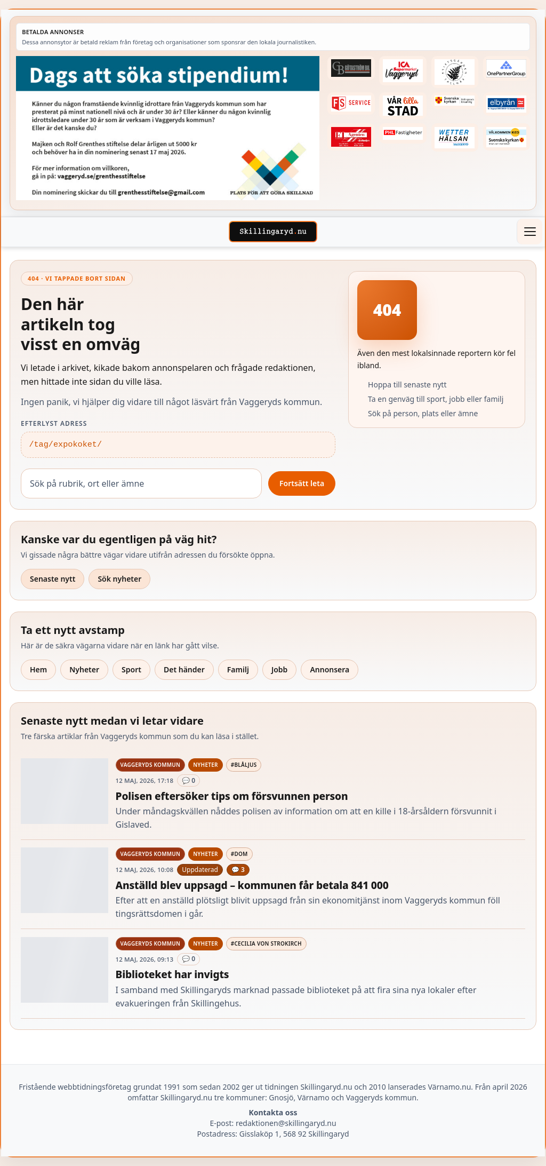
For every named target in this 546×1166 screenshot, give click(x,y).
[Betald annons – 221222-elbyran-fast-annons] (506, 104)
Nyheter (84, 669)
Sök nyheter (119, 579)
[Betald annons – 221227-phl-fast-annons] (402, 133)
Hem (38, 669)
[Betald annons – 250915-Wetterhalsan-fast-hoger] (454, 137)
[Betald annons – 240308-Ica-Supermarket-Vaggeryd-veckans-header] (402, 70)
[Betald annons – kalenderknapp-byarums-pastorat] (506, 136)
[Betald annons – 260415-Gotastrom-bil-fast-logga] (350, 68)
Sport (131, 669)
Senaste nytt (52, 579)
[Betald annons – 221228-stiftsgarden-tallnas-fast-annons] (454, 72)
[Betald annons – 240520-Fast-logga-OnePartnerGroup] (506, 68)
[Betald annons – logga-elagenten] (350, 136)
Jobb (279, 669)
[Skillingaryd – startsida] (273, 231)
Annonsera (329, 669)
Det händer (184, 669)
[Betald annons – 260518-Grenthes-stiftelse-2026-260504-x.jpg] (167, 128)
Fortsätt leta (301, 483)
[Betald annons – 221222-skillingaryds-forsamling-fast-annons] (454, 100)
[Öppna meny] (529, 231)
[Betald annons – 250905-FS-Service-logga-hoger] (350, 103)
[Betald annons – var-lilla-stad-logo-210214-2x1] (402, 106)
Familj (238, 669)
